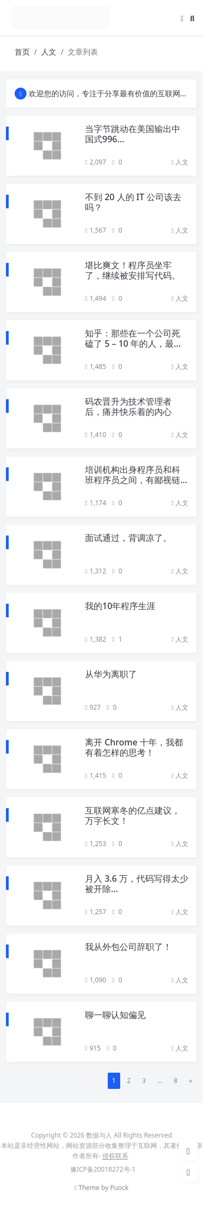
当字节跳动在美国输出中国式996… (132, 134)
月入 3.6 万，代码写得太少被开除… (136, 884)
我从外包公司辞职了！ (128, 947)
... (159, 1080)
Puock (119, 1187)
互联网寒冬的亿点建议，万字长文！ (132, 815)
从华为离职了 (111, 674)
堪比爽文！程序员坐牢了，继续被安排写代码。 (132, 270)
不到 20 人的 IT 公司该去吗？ (133, 202)
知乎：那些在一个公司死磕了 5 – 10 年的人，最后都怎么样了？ (133, 343)
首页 (22, 52)
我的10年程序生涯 (120, 606)
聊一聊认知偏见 (115, 1015)
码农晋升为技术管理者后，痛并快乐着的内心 (128, 406)
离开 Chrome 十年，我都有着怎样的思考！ (134, 747)
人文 (48, 52)
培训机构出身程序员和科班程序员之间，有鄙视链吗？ (132, 480)
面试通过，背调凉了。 (128, 538)
